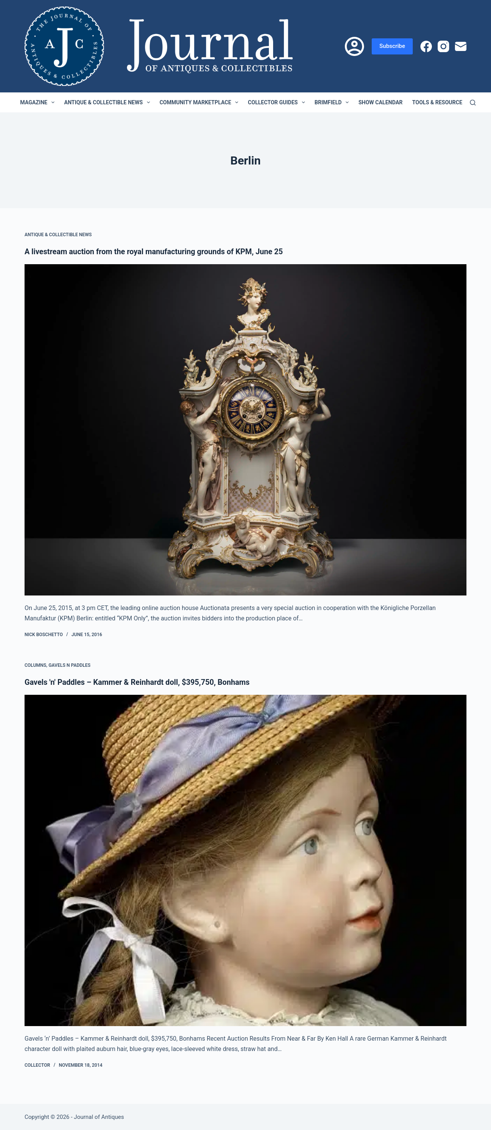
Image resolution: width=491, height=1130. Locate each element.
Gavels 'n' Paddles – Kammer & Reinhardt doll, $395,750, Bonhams (139, 681)
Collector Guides (278, 102)
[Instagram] (443, 46)
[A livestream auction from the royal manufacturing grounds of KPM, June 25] (245, 429)
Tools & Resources (444, 102)
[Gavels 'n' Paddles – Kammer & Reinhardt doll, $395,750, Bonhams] (245, 860)
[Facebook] (426, 46)
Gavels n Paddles (69, 665)
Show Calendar (380, 102)
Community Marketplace (200, 102)
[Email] (460, 46)
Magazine (39, 102)
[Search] (473, 102)
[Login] (354, 46)
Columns (35, 665)
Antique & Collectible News (108, 102)
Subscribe (392, 46)
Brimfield (333, 102)
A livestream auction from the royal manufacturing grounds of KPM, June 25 (156, 251)
